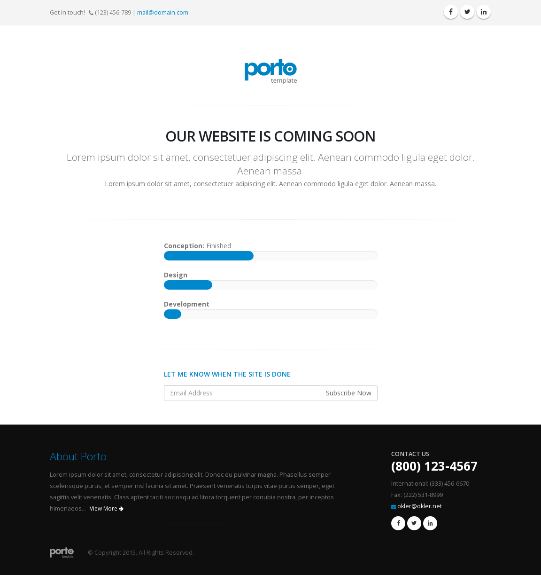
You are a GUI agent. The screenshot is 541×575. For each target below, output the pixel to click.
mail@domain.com (162, 12)
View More (107, 508)
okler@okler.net (419, 506)
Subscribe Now (348, 392)
